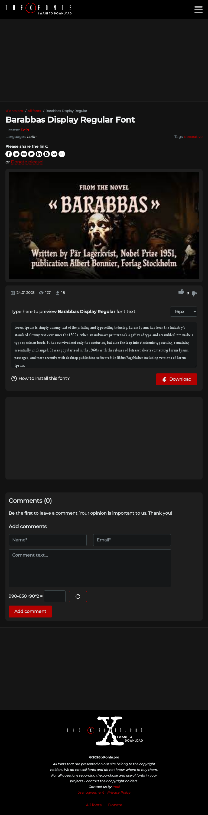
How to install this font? (40, 378)
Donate (115, 805)
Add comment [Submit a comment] (30, 611)
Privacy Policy (119, 792)
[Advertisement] (104, 60)
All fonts (94, 805)
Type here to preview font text (73, 311)
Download (176, 379)
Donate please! (27, 162)
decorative (193, 136)
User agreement (90, 792)
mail (116, 787)
